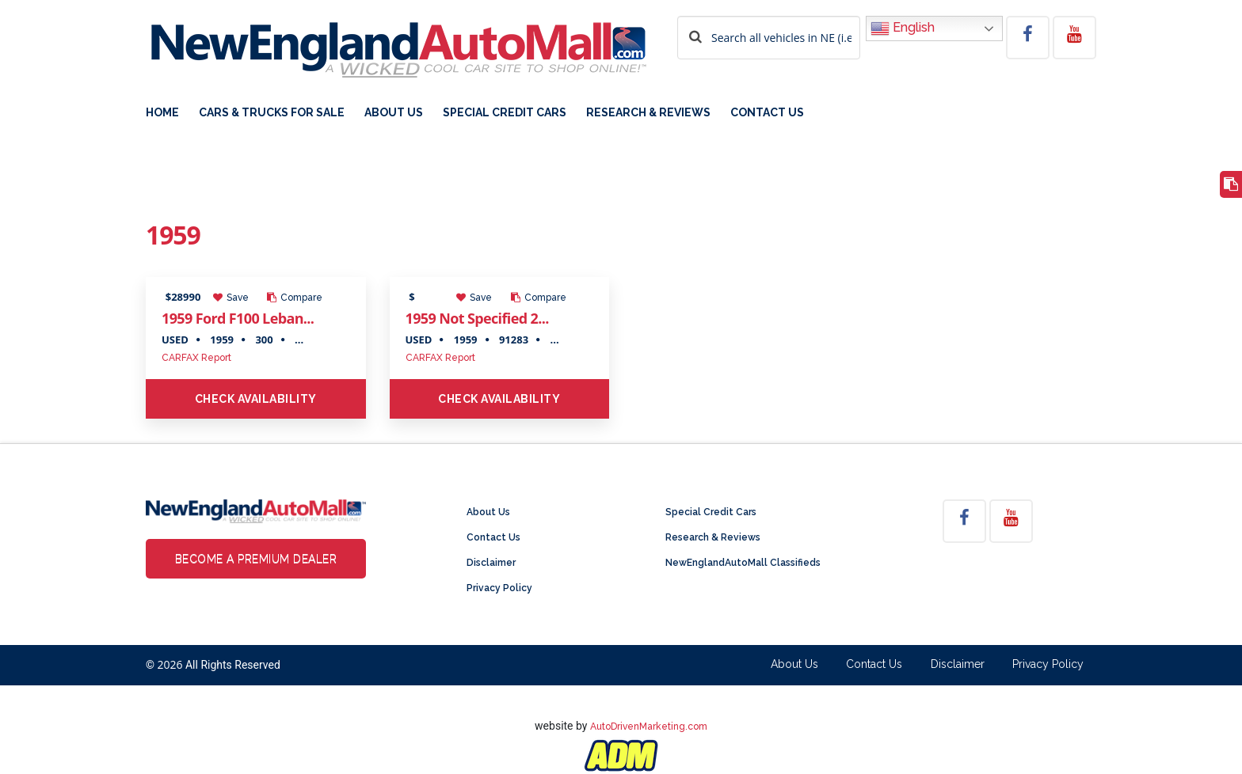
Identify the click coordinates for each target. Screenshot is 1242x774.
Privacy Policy (499, 588)
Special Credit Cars (504, 113)
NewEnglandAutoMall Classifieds (743, 562)
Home (162, 113)
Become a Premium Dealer (256, 558)
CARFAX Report (196, 357)
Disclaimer (491, 562)
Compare (294, 297)
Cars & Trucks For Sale (272, 113)
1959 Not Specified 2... (477, 318)
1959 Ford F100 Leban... (238, 318)
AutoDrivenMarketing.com (648, 726)
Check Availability (256, 399)
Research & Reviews (648, 113)
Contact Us (767, 113)
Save (231, 297)
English (903, 28)
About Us (393, 113)
